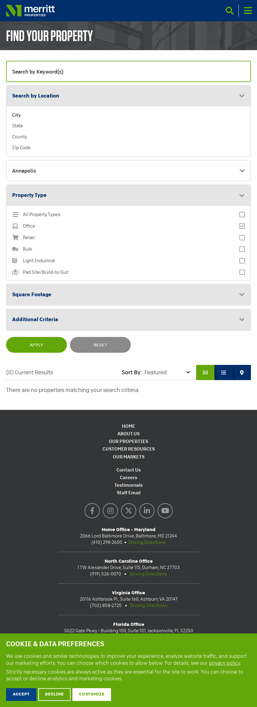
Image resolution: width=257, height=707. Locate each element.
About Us (128, 433)
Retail (29, 237)
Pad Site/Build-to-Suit (45, 272)
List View (223, 372)
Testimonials (128, 485)
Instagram (110, 510)
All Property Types (42, 214)
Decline (54, 694)
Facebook (92, 510)
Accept (21, 694)
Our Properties (128, 441)
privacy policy (224, 663)
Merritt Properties (30, 11)
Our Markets (128, 456)
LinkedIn (147, 510)
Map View (242, 372)
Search (230, 11)
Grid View (205, 372)
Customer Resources (128, 448)
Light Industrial (39, 261)
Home (128, 426)
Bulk (27, 249)
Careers (128, 477)
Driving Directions (147, 542)
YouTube (165, 510)
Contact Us (128, 469)
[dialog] (128, 670)
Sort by (131, 372)
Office (29, 226)
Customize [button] (91, 694)
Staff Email (129, 492)
